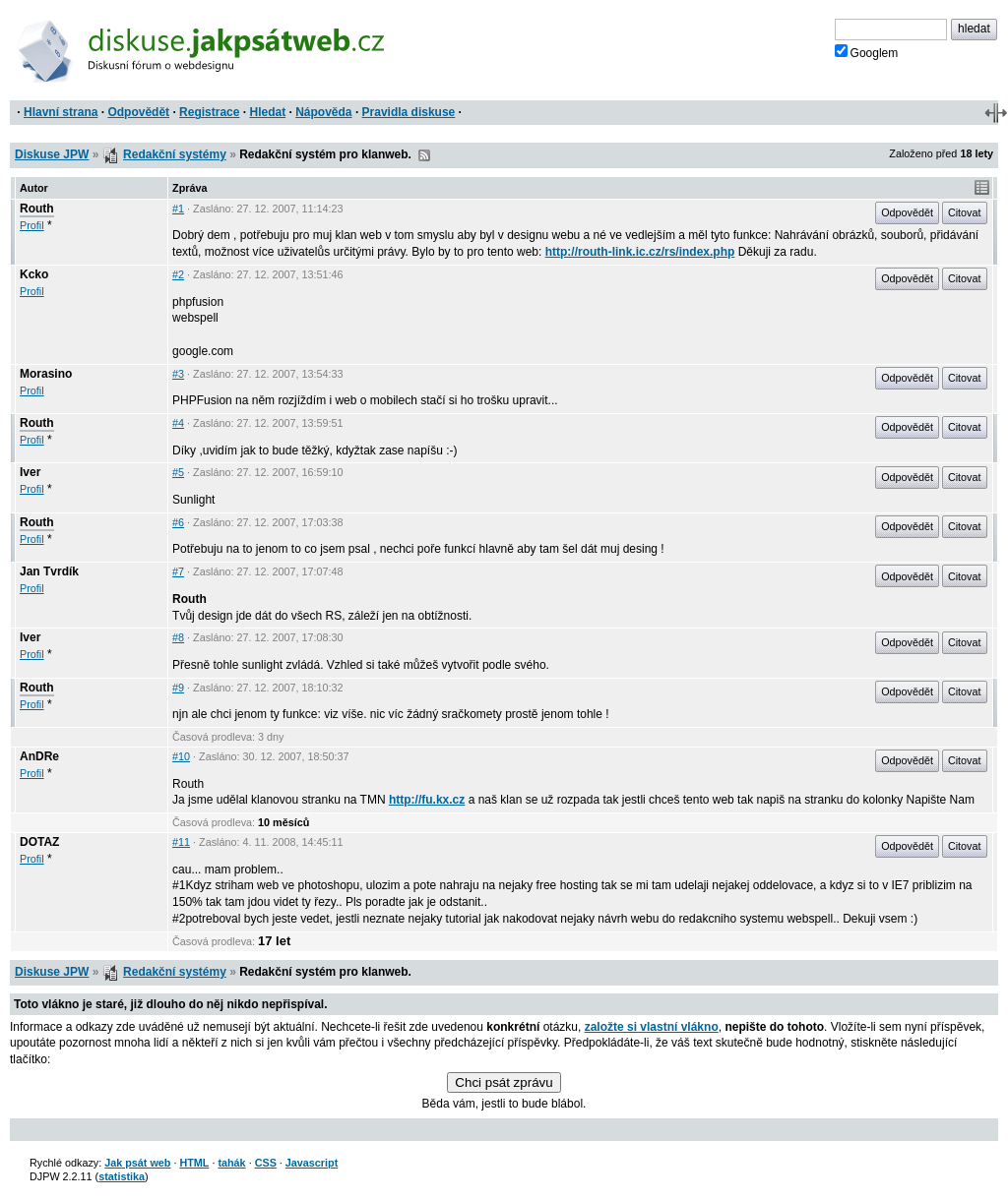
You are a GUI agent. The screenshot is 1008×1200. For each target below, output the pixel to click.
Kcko (34, 274)
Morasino (46, 374)
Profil (32, 225)
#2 (178, 274)
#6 (178, 522)
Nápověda (323, 112)
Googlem (867, 52)
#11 (181, 842)
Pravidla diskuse (409, 112)
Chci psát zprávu (503, 1082)
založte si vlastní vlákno (652, 1027)
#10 (181, 756)
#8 (178, 637)
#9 (178, 687)
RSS (424, 155)
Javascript (311, 1163)
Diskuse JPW (52, 154)
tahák (231, 1163)
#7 (178, 571)
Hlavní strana (60, 112)
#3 (178, 374)
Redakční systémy (174, 154)
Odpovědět (138, 112)
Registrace (209, 112)
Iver (30, 472)
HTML (194, 1163)
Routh (37, 208)
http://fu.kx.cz (427, 800)
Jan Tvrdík (49, 571)
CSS (266, 1163)
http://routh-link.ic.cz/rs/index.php (640, 252)
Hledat (267, 112)
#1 (178, 208)
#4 (178, 423)
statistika (121, 1176)
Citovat (964, 212)
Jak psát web (137, 1163)
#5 (178, 472)
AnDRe (39, 756)
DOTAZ (39, 842)
